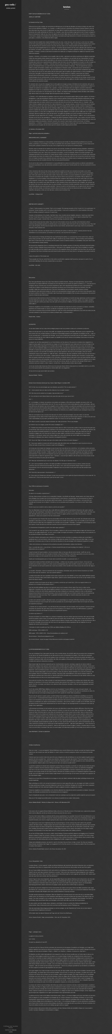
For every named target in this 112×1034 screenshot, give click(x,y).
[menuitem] (10, 493)
